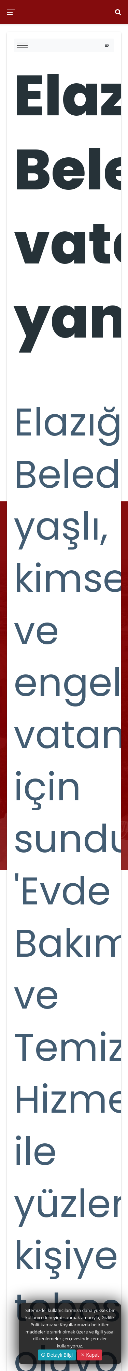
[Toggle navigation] (107, 45)
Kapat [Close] (89, 1355)
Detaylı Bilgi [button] (57, 1355)
